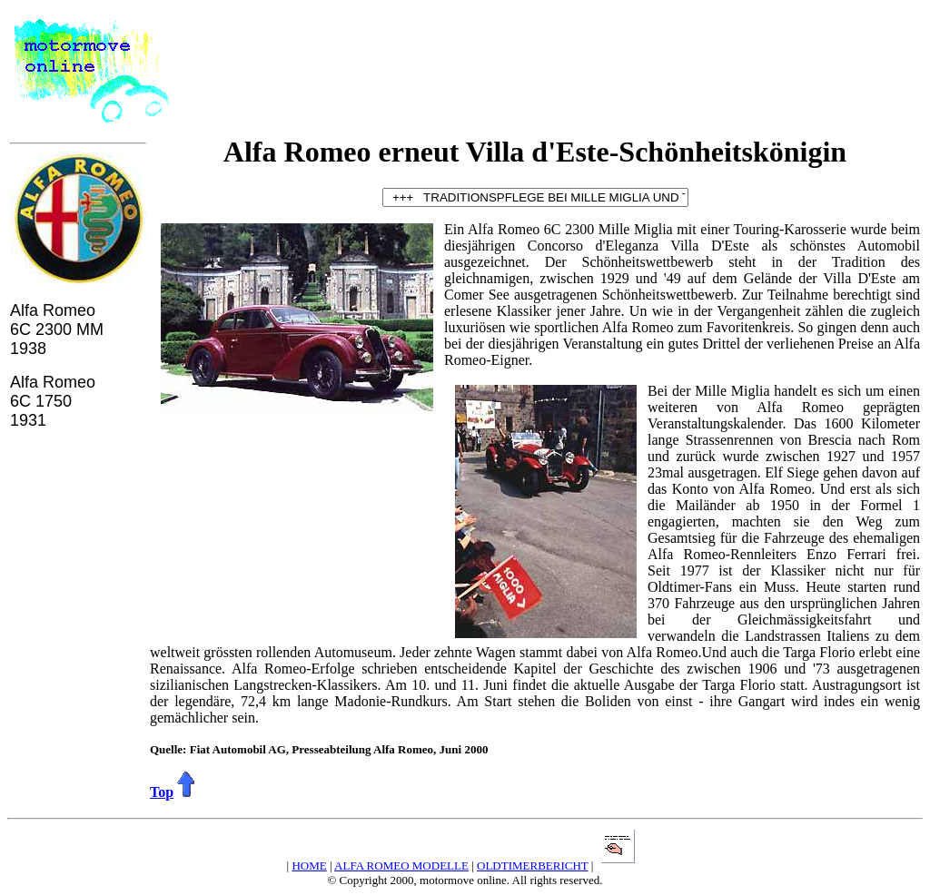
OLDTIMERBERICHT (533, 865)
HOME (309, 865)
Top (161, 792)
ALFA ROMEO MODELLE (401, 865)
